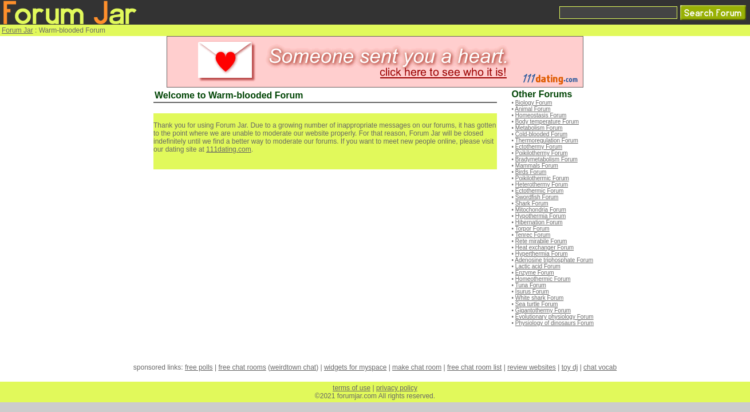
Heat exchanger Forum (544, 247)
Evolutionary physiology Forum (554, 317)
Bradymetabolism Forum (546, 159)
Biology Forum (533, 103)
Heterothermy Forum (541, 184)
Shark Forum (531, 203)
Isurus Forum (532, 291)
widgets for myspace (355, 367)
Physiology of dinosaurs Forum (554, 323)
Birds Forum (530, 172)
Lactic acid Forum (537, 266)
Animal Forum (532, 109)
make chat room (416, 367)
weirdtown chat (293, 367)
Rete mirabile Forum (541, 241)
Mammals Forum (536, 166)
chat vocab (600, 367)
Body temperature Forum (547, 121)
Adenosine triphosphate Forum (554, 260)
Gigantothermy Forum (543, 310)
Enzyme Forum (534, 273)
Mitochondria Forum (540, 210)
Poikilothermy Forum (541, 153)
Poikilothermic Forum (542, 178)
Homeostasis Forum (540, 115)
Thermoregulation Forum (546, 140)
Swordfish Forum (537, 197)
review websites (531, 367)
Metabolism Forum (539, 128)
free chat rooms (242, 367)
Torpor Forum (532, 228)
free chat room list (474, 367)
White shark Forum (539, 298)
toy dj (570, 367)
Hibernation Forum (539, 222)
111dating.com (228, 149)
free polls (199, 367)
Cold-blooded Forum (541, 134)
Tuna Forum (530, 285)
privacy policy (396, 388)
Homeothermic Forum (543, 279)
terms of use (351, 388)
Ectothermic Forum (539, 191)
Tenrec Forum (533, 235)
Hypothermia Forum (540, 216)
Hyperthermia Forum (541, 254)
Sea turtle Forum (536, 304)
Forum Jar (17, 30)
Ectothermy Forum (538, 147)
